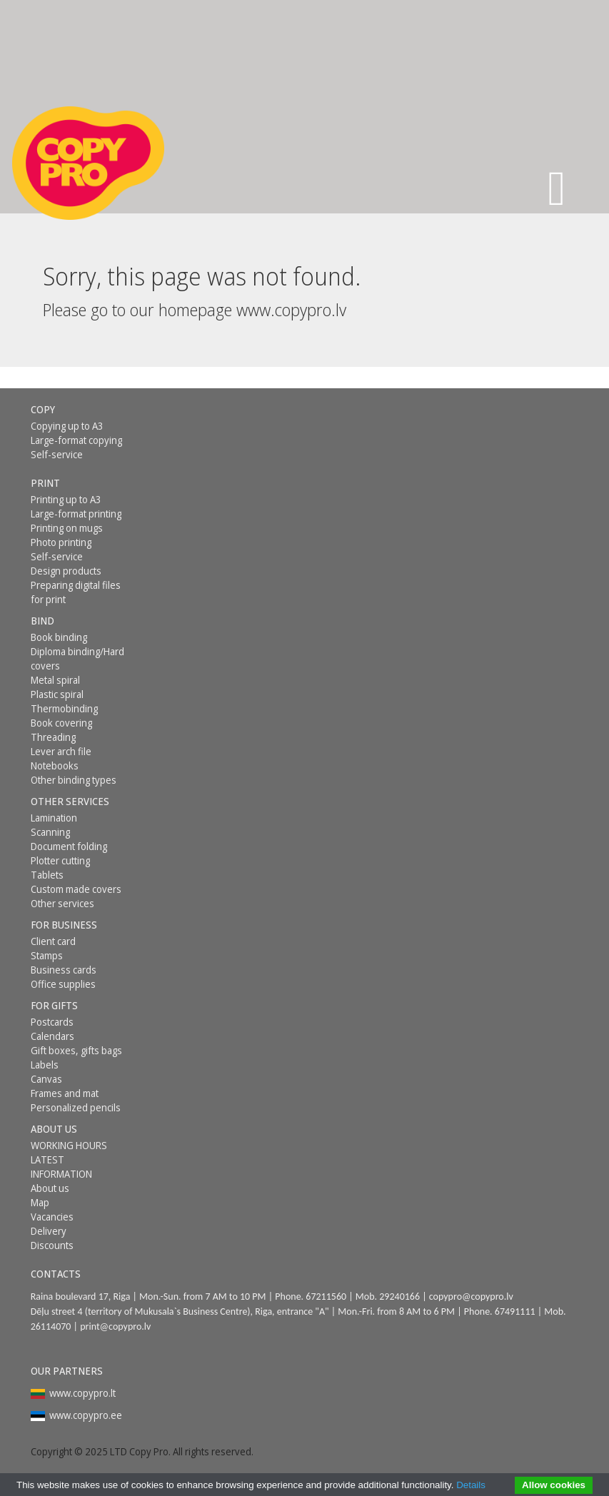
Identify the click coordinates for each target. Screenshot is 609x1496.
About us (54, 1129)
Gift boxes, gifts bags (76, 1050)
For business (64, 924)
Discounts (52, 1245)
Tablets (47, 874)
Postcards (52, 1021)
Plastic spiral (57, 694)
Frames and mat (65, 1093)
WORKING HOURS (69, 1145)
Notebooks (55, 765)
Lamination (54, 817)
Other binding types (73, 780)
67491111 (515, 1311)
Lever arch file (61, 751)
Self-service (57, 454)
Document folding (69, 846)
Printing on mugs (67, 528)
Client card (53, 941)
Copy (43, 409)
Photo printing (61, 542)
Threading (53, 737)
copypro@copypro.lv (471, 1296)
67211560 (326, 1296)
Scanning (50, 832)
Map (40, 1202)
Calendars (52, 1036)
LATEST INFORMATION (61, 1167)
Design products (66, 570)
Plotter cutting (60, 860)
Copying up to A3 (67, 426)
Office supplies (63, 984)
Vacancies (52, 1216)
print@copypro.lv (115, 1326)
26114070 (51, 1326)
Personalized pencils (76, 1107)
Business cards (63, 969)
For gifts (54, 1005)
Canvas (46, 1079)
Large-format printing (76, 513)
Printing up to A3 (66, 499)
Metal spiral (55, 680)
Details (470, 1485)
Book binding (59, 637)
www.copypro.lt (82, 1393)
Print (45, 483)
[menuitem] (79, 410)
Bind (42, 620)
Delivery (48, 1231)
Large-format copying (76, 440)
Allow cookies (553, 1485)
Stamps (47, 955)
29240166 (399, 1296)
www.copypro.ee (85, 1415)
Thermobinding (64, 708)
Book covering (61, 722)
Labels (45, 1064)
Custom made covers (76, 889)
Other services (70, 801)
